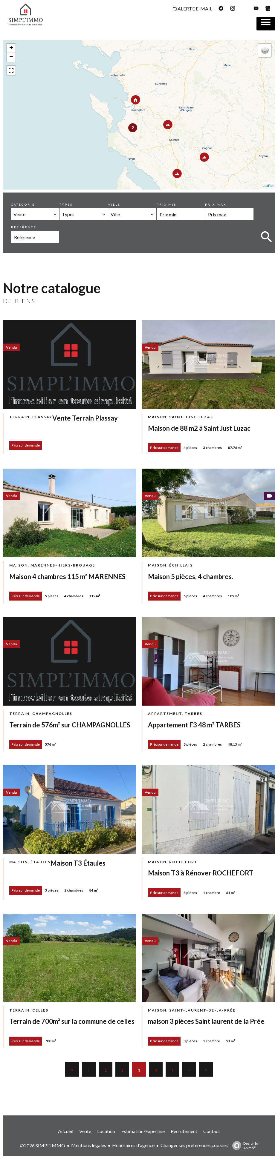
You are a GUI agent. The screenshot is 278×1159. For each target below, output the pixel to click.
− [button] (11, 57)
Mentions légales (88, 1145)
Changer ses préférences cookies (194, 1145)
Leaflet (268, 185)
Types (66, 204)
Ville (114, 204)
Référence (23, 227)
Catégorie (23, 204)
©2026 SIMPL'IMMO (42, 1145)
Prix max (215, 204)
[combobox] (35, 214)
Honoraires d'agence (133, 1145)
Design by (244, 1145)
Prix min (167, 204)
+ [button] (11, 48)
